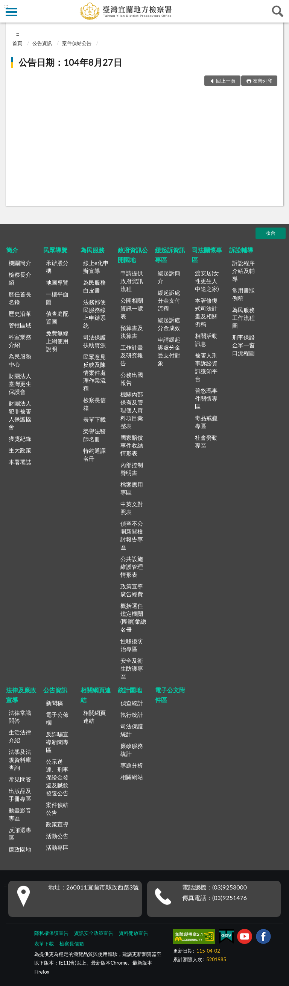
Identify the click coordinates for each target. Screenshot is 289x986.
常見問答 (20, 779)
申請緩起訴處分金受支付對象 (169, 351)
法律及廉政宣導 (21, 694)
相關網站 (131, 776)
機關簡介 (20, 262)
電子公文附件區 (170, 694)
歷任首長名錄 (20, 298)
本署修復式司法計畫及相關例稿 (206, 312)
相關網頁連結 (96, 694)
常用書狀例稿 (243, 294)
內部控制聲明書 (131, 468)
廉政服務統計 (131, 749)
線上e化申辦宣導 (96, 266)
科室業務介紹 (20, 340)
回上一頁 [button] (226, 81)
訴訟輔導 (241, 249)
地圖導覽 (57, 282)
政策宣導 (57, 824)
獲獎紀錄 (20, 438)
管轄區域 (20, 325)
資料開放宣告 (133, 933)
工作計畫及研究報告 (131, 355)
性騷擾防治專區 (131, 645)
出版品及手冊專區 (20, 794)
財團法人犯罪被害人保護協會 (20, 415)
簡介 (12, 249)
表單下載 (94, 419)
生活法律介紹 (20, 736)
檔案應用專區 (131, 488)
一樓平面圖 (57, 298)
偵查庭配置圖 (57, 317)
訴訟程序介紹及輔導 (243, 270)
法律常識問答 (20, 716)
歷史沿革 (20, 313)
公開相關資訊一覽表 (131, 308)
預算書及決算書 (131, 331)
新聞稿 (54, 703)
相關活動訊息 (206, 339)
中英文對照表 (131, 508)
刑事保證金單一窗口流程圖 (243, 345)
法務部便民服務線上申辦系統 (94, 314)
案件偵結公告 (76, 43)
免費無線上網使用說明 (57, 341)
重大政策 (20, 450)
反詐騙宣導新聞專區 (57, 742)
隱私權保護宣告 (51, 933)
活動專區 (57, 847)
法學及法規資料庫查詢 (20, 759)
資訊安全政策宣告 (93, 933)
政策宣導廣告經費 (131, 590)
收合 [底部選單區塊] (270, 233)
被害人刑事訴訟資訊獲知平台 (206, 367)
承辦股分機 (57, 266)
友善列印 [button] (262, 81)
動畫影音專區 (20, 814)
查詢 (277, 11)
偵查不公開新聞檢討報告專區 (131, 535)
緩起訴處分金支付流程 (169, 300)
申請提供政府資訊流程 (131, 281)
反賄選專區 (20, 833)
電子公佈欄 (57, 718)
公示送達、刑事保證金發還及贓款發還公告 (57, 777)
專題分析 (131, 765)
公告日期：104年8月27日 (70, 62)
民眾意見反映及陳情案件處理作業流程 (94, 372)
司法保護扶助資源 (94, 341)
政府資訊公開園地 (133, 254)
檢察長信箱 (94, 404)
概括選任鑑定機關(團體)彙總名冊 (133, 617)
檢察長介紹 (20, 278)
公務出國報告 (131, 378)
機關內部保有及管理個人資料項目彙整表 (131, 410)
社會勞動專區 (206, 441)
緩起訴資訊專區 (170, 254)
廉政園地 (20, 849)
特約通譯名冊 (94, 454)
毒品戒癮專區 (206, 422)
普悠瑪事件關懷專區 (206, 398)
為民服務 (93, 249)
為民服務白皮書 (94, 286)
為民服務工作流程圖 (243, 317)
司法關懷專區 (207, 254)
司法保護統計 (131, 730)
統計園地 (130, 690)
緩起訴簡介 (169, 277)
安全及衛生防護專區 (131, 668)
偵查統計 (131, 703)
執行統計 (131, 714)
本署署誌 (20, 461)
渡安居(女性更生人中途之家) (207, 281)
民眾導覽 (55, 249)
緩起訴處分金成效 (169, 324)
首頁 (17, 43)
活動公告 (57, 835)
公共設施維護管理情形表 (131, 566)
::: (6, 6)
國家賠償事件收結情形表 (131, 445)
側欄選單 (11, 12)
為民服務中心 (20, 360)
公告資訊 (42, 43)
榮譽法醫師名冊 (94, 435)
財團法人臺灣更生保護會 (20, 383)
